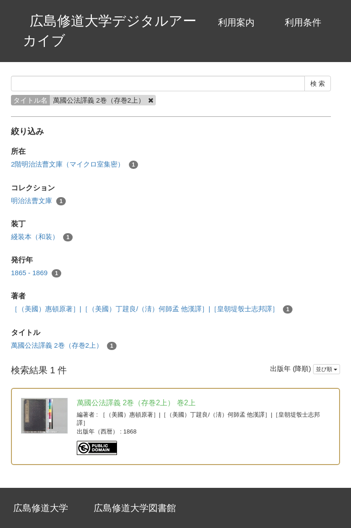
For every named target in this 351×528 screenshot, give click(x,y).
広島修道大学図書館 (135, 508)
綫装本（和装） (42, 237)
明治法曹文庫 (38, 201)
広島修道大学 (40, 508)
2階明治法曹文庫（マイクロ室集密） (74, 164)
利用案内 (236, 22)
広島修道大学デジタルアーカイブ (110, 30)
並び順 (326, 369)
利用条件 (303, 22)
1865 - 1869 (36, 273)
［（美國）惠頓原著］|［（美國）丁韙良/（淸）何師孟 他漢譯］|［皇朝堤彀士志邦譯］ (151, 309)
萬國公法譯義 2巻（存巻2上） (64, 345)
